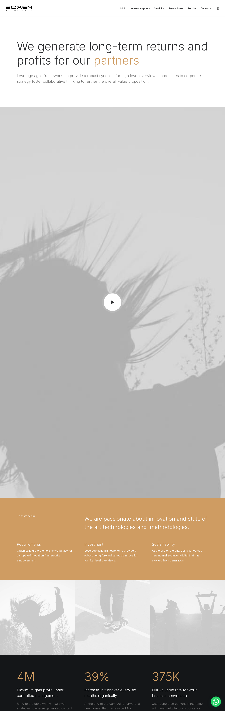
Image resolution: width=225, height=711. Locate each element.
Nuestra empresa (140, 8)
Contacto (206, 8)
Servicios (159, 8)
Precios (192, 8)
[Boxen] (19, 8)
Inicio (123, 8)
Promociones (176, 8)
